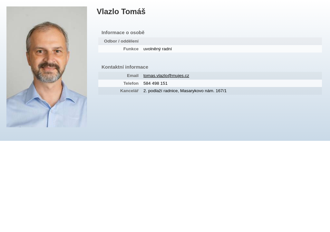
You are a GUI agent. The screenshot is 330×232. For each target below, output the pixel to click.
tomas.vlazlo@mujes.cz (166, 75)
